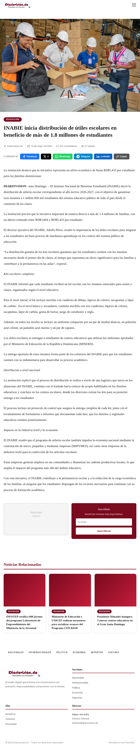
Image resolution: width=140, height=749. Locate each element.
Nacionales (78, 677)
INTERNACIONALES (40, 652)
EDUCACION (12, 119)
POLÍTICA (62, 652)
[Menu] (134, 5)
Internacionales (80, 682)
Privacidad (10, 724)
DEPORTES (97, 652)
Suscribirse (104, 531)
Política (76, 687)
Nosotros (10, 714)
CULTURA (113, 652)
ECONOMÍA (79, 652)
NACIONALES (16, 652)
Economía (77, 692)
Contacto (10, 719)
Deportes (77, 697)
